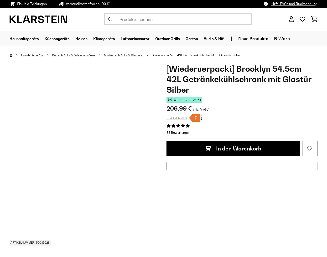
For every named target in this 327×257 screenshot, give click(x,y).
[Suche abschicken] (110, 19)
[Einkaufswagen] (314, 19)
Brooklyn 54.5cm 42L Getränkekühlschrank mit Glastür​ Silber (208, 55)
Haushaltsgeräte (34, 55)
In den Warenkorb (233, 148)
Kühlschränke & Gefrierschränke (80, 55)
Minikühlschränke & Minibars (134, 55)
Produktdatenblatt (176, 118)
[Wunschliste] (302, 19)
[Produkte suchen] (178, 19)
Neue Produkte (282, 38)
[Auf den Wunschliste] (309, 148)
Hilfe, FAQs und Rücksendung (294, 4)
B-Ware (310, 38)
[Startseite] (16, 55)
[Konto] (291, 19)
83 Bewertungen (178, 132)
